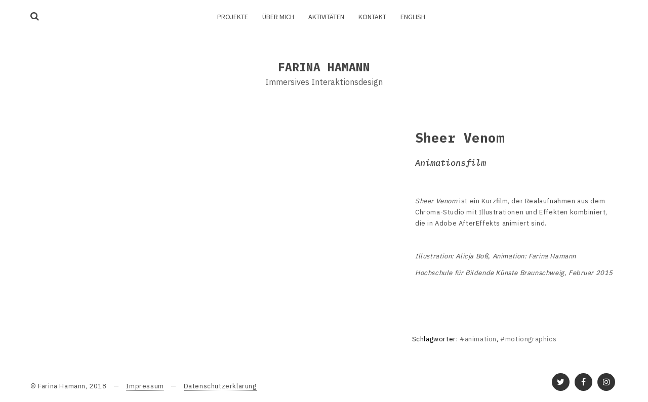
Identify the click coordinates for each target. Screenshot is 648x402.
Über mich (278, 16)
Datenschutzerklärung (220, 386)
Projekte (232, 16)
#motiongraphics (528, 339)
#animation (478, 339)
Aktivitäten (326, 16)
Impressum (145, 386)
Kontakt (372, 16)
